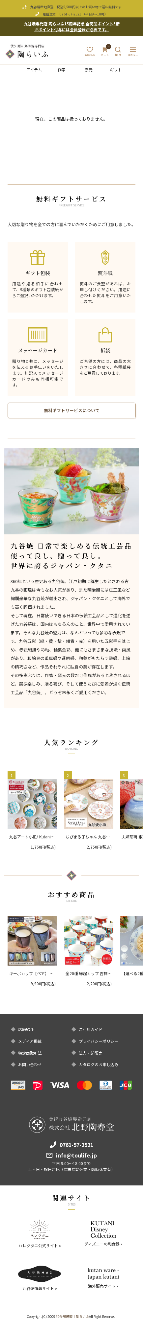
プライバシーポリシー (98, 1041)
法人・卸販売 (90, 1053)
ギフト (116, 69)
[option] (71, 491)
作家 (62, 69)
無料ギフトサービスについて (72, 410)
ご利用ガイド (90, 1029)
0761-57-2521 (70, 14)
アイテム (34, 69)
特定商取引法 (30, 1053)
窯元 (89, 69)
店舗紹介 (26, 1029)
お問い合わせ (30, 1064)
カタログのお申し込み (98, 1064)
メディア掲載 (30, 1041)
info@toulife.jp (76, 1155)
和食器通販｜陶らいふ (72, 1316)
